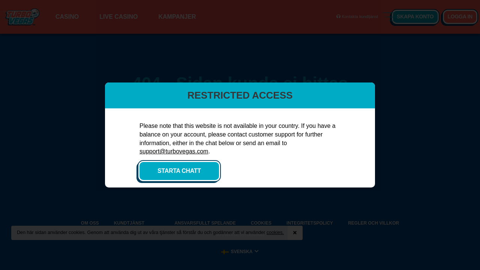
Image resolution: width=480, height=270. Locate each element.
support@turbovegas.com (174, 151)
